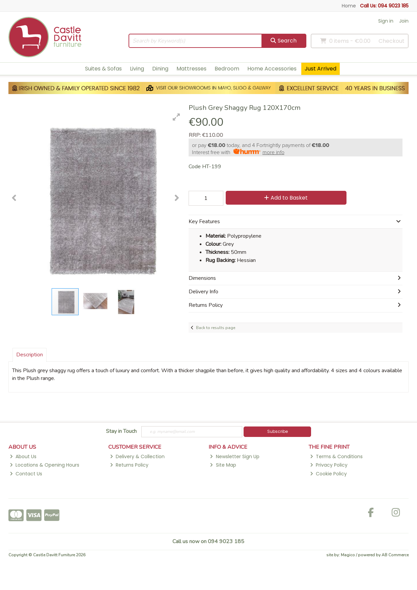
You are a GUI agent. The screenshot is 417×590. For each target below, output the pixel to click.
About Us (23, 456)
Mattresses (191, 68)
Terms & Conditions (336, 456)
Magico (348, 555)
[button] (176, 117)
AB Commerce (395, 555)
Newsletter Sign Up (234, 456)
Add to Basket (286, 198)
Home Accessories (272, 68)
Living (137, 68)
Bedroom (227, 68)
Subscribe (277, 431)
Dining (160, 68)
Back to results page (215, 327)
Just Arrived (320, 68)
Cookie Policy (328, 473)
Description (29, 354)
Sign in (385, 21)
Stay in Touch (121, 431)
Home (349, 5)
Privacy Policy (329, 465)
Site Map (223, 465)
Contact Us (26, 473)
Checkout (392, 41)
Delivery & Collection (137, 456)
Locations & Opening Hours (44, 465)
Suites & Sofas (103, 68)
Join (404, 21)
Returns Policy (129, 465)
